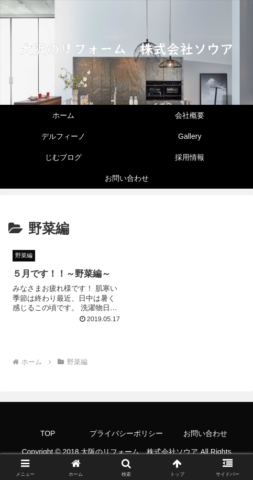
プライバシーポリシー (126, 433)
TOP (48, 433)
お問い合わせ (205, 433)
